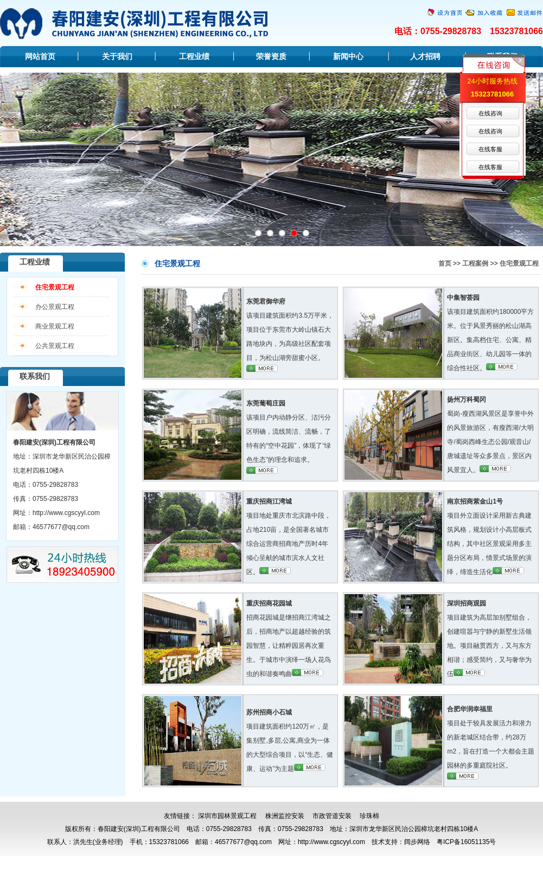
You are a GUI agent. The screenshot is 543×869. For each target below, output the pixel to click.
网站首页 (40, 56)
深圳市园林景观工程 (227, 816)
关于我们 (117, 56)
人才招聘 (425, 56)
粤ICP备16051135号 (466, 842)
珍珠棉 (369, 816)
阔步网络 (417, 842)
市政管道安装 (332, 816)
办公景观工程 (54, 307)
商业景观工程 (54, 326)
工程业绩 (194, 56)
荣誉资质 (271, 56)
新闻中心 (348, 56)
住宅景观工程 (54, 287)
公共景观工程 (54, 346)
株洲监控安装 (284, 816)
